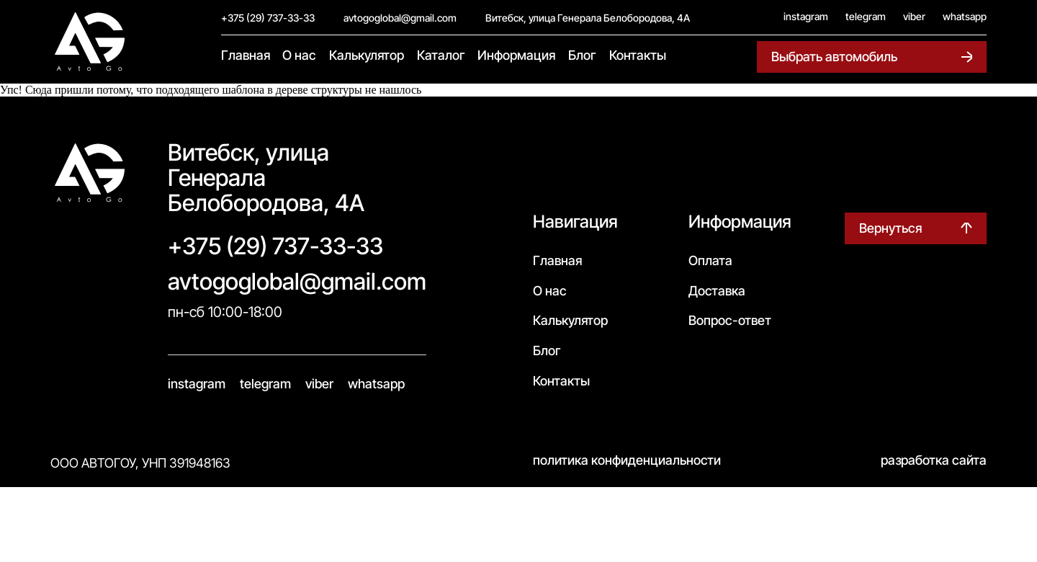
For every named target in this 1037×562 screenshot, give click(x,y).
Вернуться (890, 228)
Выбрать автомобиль (834, 56)
